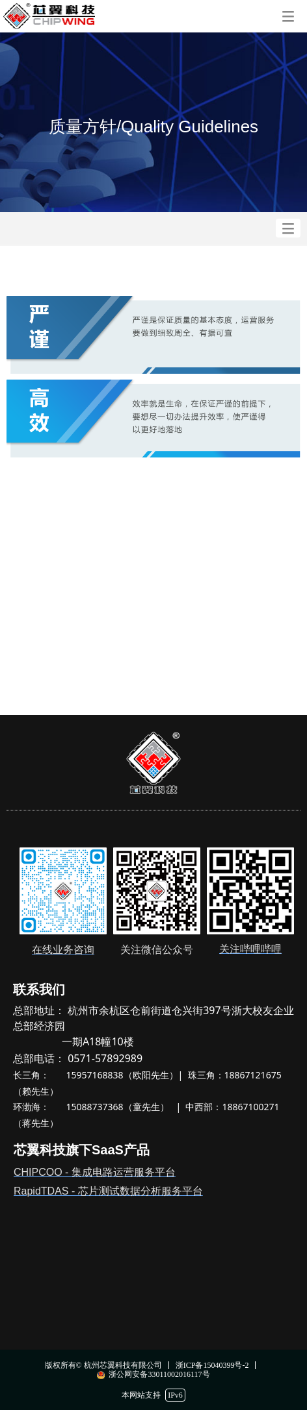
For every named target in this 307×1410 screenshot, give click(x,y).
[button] (288, 15)
